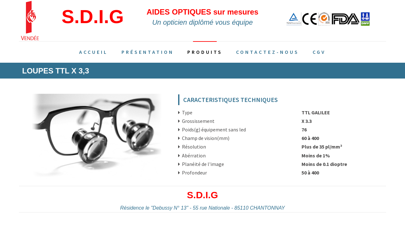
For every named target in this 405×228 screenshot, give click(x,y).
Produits (204, 52)
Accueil (93, 52)
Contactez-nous (267, 52)
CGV (319, 52)
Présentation (148, 52)
